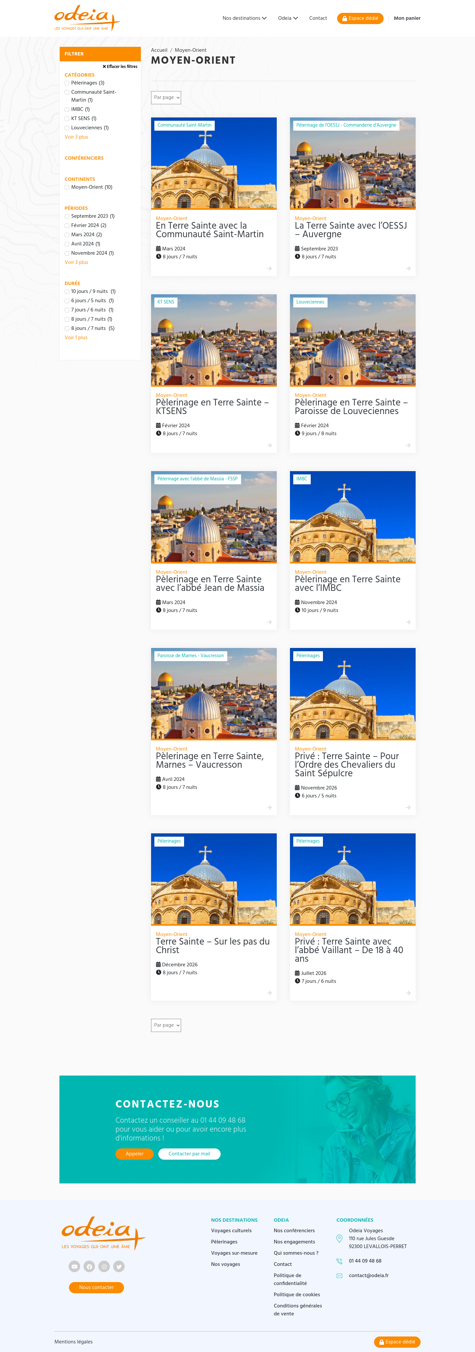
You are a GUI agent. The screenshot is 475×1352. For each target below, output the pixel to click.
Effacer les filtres (120, 66)
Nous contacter (96, 1287)
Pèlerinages (224, 1241)
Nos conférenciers (294, 1230)
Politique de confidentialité (290, 1279)
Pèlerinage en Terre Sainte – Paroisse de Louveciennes (351, 407)
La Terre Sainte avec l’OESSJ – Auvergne (351, 230)
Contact (318, 18)
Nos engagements (294, 1241)
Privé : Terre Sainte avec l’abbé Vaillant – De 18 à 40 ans (349, 951)
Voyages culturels (231, 1230)
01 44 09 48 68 (365, 1260)
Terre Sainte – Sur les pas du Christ (213, 946)
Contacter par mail (189, 1154)
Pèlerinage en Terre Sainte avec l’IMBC (348, 584)
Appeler (134, 1154)
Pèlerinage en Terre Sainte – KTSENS (212, 407)
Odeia (284, 18)
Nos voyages (225, 1264)
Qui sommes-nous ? (296, 1252)
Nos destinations (241, 18)
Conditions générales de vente (298, 1309)
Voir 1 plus (76, 338)
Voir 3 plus (76, 137)
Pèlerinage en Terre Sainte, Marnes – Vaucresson (210, 761)
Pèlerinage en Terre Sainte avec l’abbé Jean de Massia (210, 584)
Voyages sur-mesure (234, 1252)
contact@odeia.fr (369, 1275)
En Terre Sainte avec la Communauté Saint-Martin (210, 230)
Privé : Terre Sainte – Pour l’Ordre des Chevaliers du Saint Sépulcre (347, 765)
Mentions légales (73, 1341)
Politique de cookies (297, 1294)
